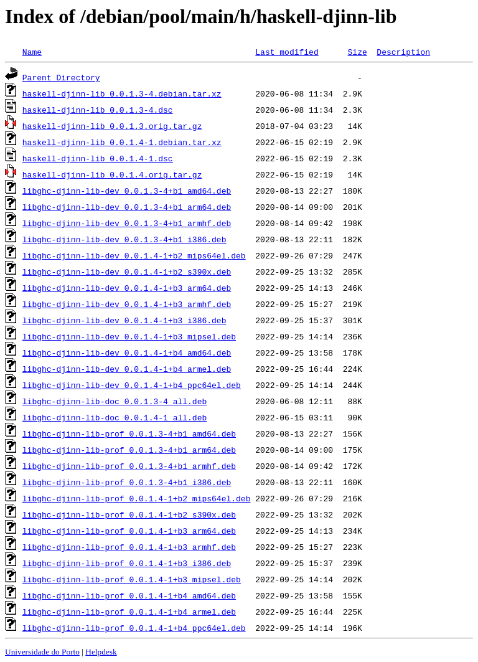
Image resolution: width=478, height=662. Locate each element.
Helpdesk (100, 651)
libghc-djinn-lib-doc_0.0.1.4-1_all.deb (114, 417)
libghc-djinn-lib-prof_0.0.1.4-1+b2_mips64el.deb (136, 498)
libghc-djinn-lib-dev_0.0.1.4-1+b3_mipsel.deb (129, 336)
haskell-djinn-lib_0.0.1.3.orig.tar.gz (112, 125)
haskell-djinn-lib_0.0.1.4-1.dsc (97, 158)
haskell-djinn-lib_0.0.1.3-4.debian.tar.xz (122, 93)
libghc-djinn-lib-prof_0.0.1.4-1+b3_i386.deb (126, 563)
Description (403, 51)
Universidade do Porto (42, 651)
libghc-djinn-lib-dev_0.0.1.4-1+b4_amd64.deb (126, 352)
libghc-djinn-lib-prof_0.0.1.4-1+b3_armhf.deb (129, 546)
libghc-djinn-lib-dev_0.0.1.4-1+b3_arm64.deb (126, 287)
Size (357, 51)
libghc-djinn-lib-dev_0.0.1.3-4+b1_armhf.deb (126, 223)
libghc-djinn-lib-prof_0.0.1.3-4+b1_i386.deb (126, 482)
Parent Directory (61, 77)
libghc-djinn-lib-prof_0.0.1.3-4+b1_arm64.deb (129, 449)
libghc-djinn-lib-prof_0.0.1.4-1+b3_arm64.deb (129, 530)
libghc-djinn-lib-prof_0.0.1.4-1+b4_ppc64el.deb (134, 627)
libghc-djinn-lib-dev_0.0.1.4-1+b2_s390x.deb (126, 271)
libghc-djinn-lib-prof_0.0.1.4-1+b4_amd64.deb (129, 595)
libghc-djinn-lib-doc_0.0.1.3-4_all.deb (114, 401)
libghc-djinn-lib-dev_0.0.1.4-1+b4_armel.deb (126, 368)
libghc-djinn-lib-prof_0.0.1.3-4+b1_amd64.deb (129, 433)
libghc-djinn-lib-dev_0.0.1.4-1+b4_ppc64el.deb (131, 384)
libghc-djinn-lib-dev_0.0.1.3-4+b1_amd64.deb (126, 190)
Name (32, 51)
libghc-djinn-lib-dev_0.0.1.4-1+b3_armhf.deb (126, 304)
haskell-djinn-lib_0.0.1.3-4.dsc (97, 109)
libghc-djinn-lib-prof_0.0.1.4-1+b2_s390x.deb (129, 514)
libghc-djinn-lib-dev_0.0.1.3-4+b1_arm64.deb (126, 206)
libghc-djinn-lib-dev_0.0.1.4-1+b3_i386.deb (124, 320)
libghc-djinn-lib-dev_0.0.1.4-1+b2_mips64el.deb (134, 255)
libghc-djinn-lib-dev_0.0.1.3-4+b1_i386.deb (124, 239)
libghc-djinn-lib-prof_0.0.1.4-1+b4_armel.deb (129, 611)
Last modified (286, 51)
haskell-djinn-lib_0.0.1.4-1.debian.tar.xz (122, 142)
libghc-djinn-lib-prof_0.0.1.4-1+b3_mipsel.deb (131, 579)
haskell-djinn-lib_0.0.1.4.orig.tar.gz (112, 174)
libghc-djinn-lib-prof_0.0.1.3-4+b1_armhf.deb (129, 465)
